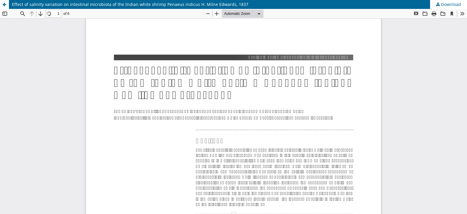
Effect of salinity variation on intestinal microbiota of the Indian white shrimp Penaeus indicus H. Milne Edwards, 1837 (130, 4)
